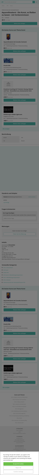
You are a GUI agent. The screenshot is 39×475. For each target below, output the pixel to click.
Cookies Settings (18, 471)
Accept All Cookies (18, 464)
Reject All (18, 468)
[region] (19, 463)
